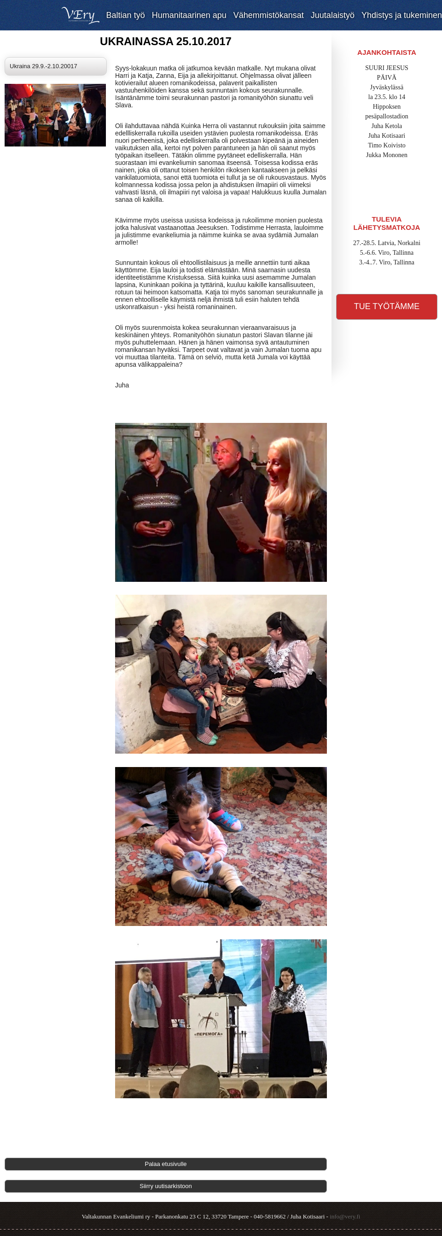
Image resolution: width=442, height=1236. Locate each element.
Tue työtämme (387, 306)
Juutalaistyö (333, 15)
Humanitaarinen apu (189, 15)
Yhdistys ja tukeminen (401, 15)
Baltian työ (125, 15)
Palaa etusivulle (165, 1163)
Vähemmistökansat (268, 15)
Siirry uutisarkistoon (166, 1186)
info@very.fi (345, 1216)
